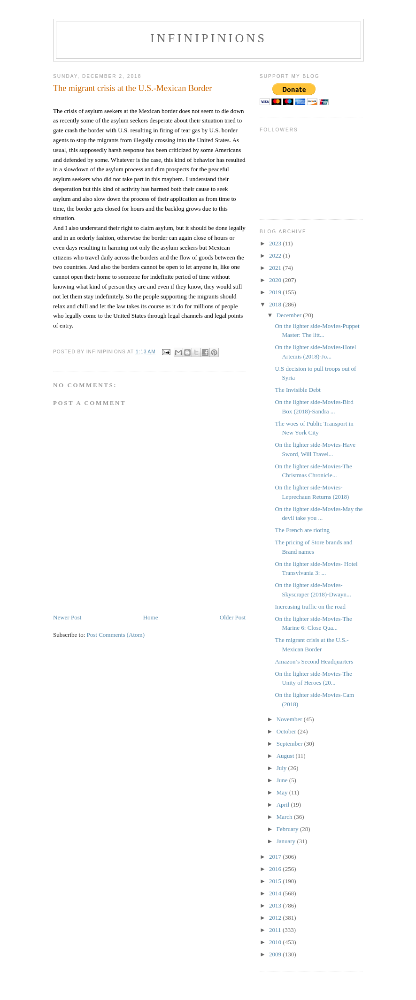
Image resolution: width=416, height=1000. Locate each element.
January (287, 841)
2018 (276, 304)
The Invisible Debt (297, 389)
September (290, 743)
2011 (276, 929)
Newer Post (67, 617)
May (283, 792)
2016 (276, 868)
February (288, 828)
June (283, 780)
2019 (276, 292)
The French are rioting (302, 530)
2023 (276, 243)
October (287, 731)
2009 (276, 954)
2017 (276, 856)
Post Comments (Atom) (116, 634)
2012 (276, 917)
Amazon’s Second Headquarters (314, 661)
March (285, 816)
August (286, 755)
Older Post (233, 617)
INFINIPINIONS (208, 38)
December (290, 315)
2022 (276, 255)
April (284, 804)
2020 (276, 279)
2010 (276, 942)
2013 (276, 905)
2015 (276, 881)
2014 (276, 893)
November (290, 719)
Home (150, 617)
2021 (276, 267)
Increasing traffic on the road (310, 606)
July (282, 767)
